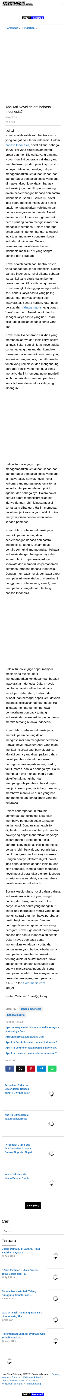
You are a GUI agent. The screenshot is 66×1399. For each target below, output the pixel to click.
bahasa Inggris (32, 307)
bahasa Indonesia (17, 145)
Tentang (56, 1374)
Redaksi (16, 1377)
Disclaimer (32, 1380)
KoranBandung (33, 1383)
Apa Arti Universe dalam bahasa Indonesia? (31, 1053)
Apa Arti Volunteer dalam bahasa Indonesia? (31, 1047)
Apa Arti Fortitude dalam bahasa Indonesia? (31, 1042)
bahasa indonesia (30, 1008)
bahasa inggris (16, 1014)
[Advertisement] (33, 66)
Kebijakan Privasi (32, 1377)
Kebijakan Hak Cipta (12, 1383)
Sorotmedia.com (34, 983)
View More (33, 1205)
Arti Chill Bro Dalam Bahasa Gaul (24, 1036)
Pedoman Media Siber (13, 1380)
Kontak (5, 1377)
